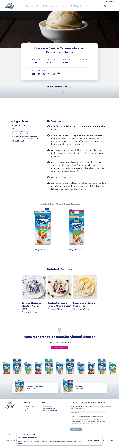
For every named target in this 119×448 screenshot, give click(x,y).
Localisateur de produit (50, 6)
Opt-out (90, 440)
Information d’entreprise (49, 410)
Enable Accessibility (109, 1)
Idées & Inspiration (76, 6)
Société (88, 6)
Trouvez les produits (59, 347)
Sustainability (28, 413)
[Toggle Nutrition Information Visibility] (70, 88)
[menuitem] (110, 6)
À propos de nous (29, 406)
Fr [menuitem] (113, 6)
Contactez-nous (47, 406)
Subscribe (76, 429)
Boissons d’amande (32, 6)
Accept (96, 440)
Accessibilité (110, 440)
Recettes (64, 6)
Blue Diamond (82, 416)
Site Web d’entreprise (48, 408)
